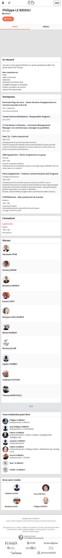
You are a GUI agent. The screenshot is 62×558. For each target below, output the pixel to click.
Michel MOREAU (9, 332)
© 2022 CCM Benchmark (31, 531)
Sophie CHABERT (9, 364)
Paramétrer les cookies (14, 529)
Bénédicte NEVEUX (10, 285)
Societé (41, 527)
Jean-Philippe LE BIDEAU (19, 427)
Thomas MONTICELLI (12, 395)
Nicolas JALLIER (9, 348)
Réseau (46, 26)
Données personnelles (52, 527)
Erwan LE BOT (8, 301)
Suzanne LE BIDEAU (17, 441)
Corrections (51, 529)
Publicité (25, 527)
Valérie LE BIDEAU (17, 447)
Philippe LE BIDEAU (17, 420)
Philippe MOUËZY (40, 506)
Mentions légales (29, 529)
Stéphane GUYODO (11, 379)
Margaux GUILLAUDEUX (13, 317)
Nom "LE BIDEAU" (17, 463)
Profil (15, 26)
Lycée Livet (7, 224)
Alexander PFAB (9, 254)
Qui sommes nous (9, 527)
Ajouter (9, 19)
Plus (31, 406)
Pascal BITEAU (39, 494)
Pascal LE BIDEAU (16, 455)
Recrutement (33, 527)
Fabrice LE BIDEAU (17, 432)
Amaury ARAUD (9, 270)
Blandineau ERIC (11, 506)
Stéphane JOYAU (11, 493)
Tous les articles (41, 529)
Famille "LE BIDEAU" (18, 470)
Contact (18, 527)
